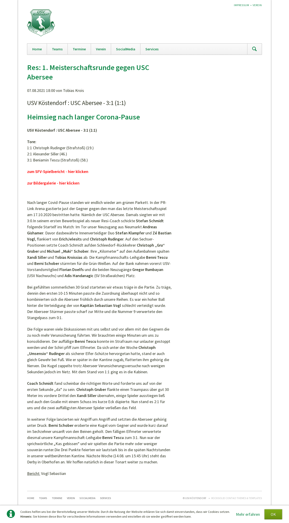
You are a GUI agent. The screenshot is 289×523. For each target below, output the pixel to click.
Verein (257, 5)
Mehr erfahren (248, 514)
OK (273, 514)
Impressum (241, 5)
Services (151, 49)
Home (37, 49)
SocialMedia (125, 49)
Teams (57, 49)
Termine (79, 49)
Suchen (254, 49)
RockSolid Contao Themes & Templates (236, 498)
